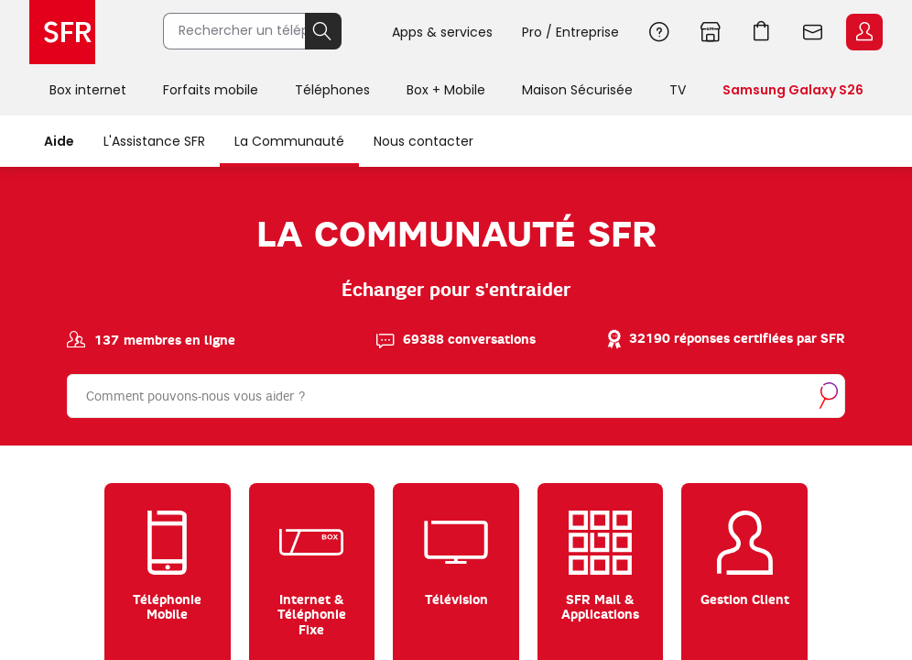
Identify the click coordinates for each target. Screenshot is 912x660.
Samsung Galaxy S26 (792, 90)
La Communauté (289, 141)
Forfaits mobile (210, 90)
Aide (659, 32)
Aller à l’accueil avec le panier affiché (761, 32)
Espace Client (864, 32)
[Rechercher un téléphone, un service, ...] (239, 32)
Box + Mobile (446, 90)
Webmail (813, 32)
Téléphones (332, 90)
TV (677, 90)
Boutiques (710, 32)
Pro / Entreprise (570, 32)
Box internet (87, 90)
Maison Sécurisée (577, 90)
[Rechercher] (456, 394)
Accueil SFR (62, 32)
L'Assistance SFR (154, 141)
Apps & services (442, 32)
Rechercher (329, 32)
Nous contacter (423, 141)
